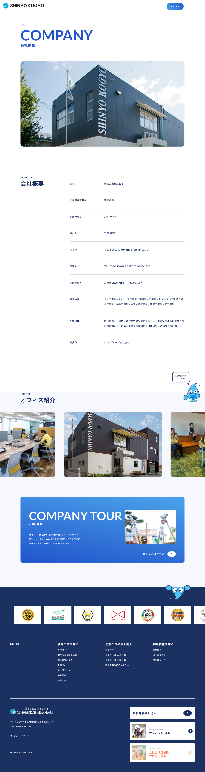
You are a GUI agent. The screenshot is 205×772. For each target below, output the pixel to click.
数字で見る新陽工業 (67, 654)
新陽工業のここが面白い (117, 665)
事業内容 (62, 680)
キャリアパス (64, 670)
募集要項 (157, 649)
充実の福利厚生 (65, 659)
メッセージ (63, 649)
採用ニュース (159, 659)
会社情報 (62, 675)
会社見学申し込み (162, 713)
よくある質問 (159, 654)
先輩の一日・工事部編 (115, 654)
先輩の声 (109, 649)
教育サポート (64, 665)
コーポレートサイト (19, 736)
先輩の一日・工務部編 (115, 659)
